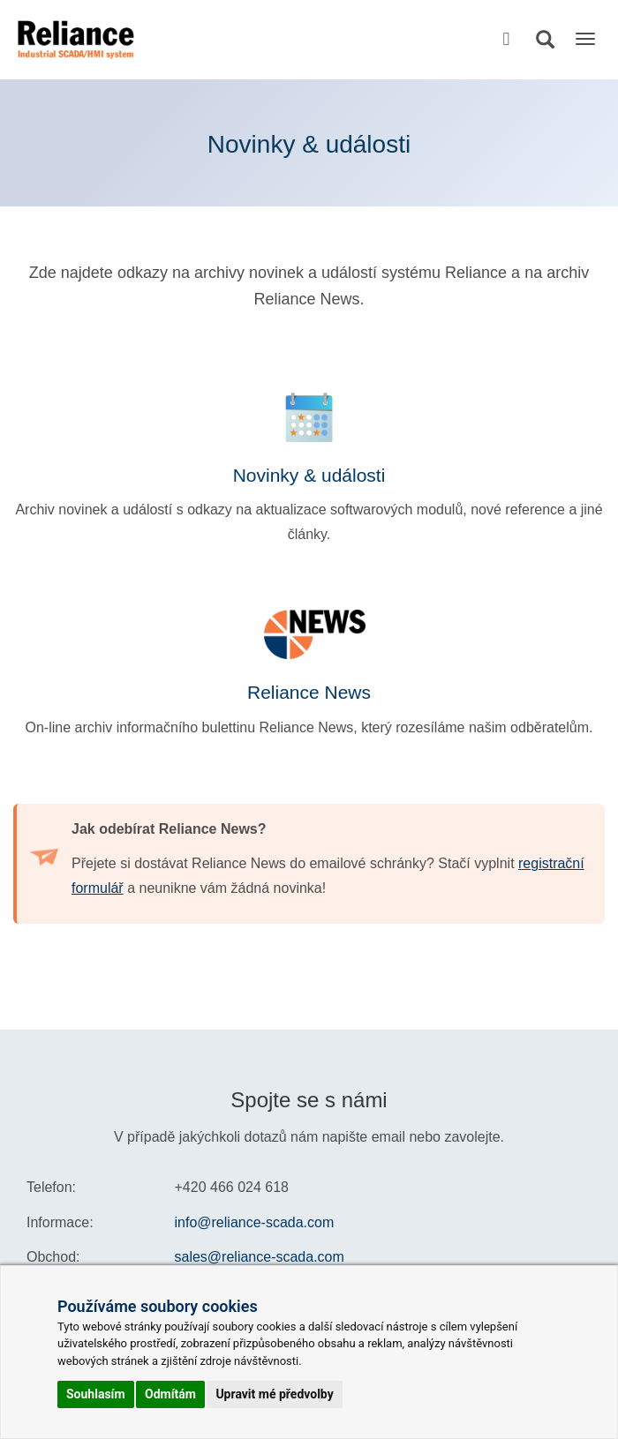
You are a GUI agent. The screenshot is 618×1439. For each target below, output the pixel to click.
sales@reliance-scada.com (259, 1256)
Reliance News (309, 692)
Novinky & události (309, 475)
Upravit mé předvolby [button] (274, 1394)
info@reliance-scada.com (255, 1222)
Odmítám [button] (170, 1394)
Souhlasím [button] (95, 1394)
